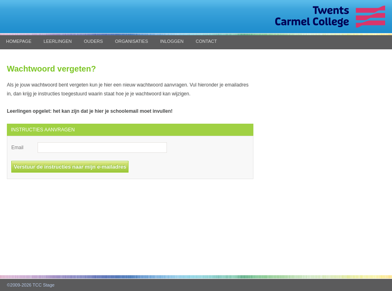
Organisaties (131, 41)
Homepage (19, 41)
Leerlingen (58, 41)
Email (17, 147)
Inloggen (171, 41)
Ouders (93, 41)
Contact (206, 41)
